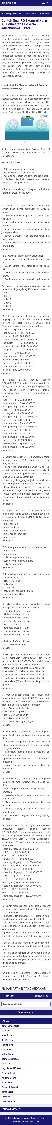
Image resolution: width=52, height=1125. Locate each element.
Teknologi (6, 1096)
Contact (34, 1118)
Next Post (9, 995)
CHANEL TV (7, 1040)
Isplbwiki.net (8, 2)
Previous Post (41, 995)
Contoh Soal (7, 1044)
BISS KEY (6, 1030)
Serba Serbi (7, 1092)
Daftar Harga (7, 1054)
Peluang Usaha (8, 1078)
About (27, 1118)
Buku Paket (7, 1035)
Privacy (43, 1118)
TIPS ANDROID (8, 1101)
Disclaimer (18, 1122)
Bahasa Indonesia (10, 1026)
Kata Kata (6, 1063)
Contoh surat (7, 1049)
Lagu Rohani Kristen (11, 1068)
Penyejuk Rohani (9, 1087)
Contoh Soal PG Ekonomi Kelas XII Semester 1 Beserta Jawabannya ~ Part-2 (24, 24)
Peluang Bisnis (8, 1073)
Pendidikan (6, 1082)
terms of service (31, 1122)
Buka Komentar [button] (26, 1012)
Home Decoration (10, 1059)
